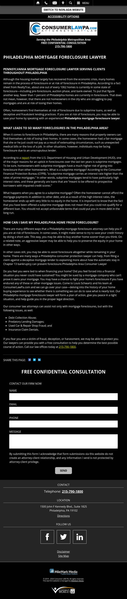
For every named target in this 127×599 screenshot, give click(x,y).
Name (13, 390)
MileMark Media (77, 581)
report (25, 158)
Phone (13, 418)
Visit (63, 3)
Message (15, 431)
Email (54, 3)
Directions (63, 516)
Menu (85, 2)
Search (70, 3)
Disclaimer (63, 551)
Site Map (63, 556)
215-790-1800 (63, 46)
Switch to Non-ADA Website (63, 10)
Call (46, 3)
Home (38, 3)
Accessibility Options (63, 16)
